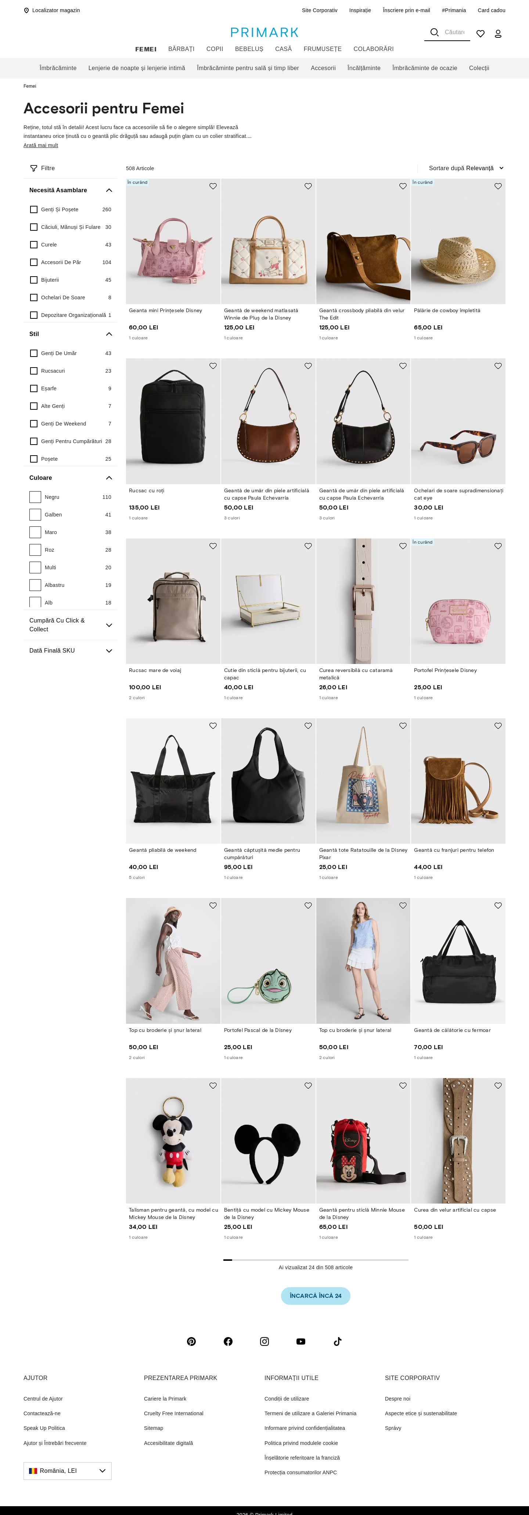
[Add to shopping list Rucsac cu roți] (213, 365)
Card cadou (491, 10)
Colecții (479, 68)
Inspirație (360, 10)
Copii (214, 49)
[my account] (498, 33)
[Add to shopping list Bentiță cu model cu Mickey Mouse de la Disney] (308, 1085)
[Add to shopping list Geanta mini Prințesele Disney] (213, 186)
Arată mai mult (41, 145)
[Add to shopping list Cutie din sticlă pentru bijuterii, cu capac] (308, 546)
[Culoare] (70, 478)
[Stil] (70, 334)
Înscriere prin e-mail (406, 10)
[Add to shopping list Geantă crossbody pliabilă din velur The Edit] (403, 186)
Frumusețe (323, 49)
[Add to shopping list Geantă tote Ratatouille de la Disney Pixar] (403, 725)
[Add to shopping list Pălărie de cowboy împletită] (498, 186)
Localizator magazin (52, 10)
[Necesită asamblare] (70, 190)
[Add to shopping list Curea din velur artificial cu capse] (498, 1085)
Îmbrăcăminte (58, 68)
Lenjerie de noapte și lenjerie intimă (137, 68)
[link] (316, 1296)
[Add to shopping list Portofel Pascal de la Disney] (308, 905)
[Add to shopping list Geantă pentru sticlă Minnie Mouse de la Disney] (403, 1085)
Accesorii (323, 68)
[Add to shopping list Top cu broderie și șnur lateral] (213, 905)
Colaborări (374, 49)
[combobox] (447, 32)
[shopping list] (480, 33)
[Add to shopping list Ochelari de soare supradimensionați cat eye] (498, 365)
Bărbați (181, 49)
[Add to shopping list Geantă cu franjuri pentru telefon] (498, 725)
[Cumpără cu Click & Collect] (70, 625)
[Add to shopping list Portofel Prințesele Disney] (498, 546)
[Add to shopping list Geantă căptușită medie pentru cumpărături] (308, 725)
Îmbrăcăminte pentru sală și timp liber (248, 68)
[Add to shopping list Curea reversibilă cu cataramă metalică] (403, 546)
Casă (283, 49)
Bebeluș (249, 49)
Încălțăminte (364, 68)
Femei (145, 49)
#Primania (454, 10)
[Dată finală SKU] (70, 650)
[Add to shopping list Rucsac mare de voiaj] (213, 546)
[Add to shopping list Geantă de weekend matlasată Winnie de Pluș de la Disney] (308, 186)
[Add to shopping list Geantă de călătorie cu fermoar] (498, 905)
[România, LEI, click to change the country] (68, 1471)
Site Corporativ (320, 10)
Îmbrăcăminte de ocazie (424, 68)
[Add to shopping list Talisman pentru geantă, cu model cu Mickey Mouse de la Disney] (213, 1085)
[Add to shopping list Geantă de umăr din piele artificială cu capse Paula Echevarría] (308, 365)
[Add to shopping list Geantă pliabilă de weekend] (213, 725)
